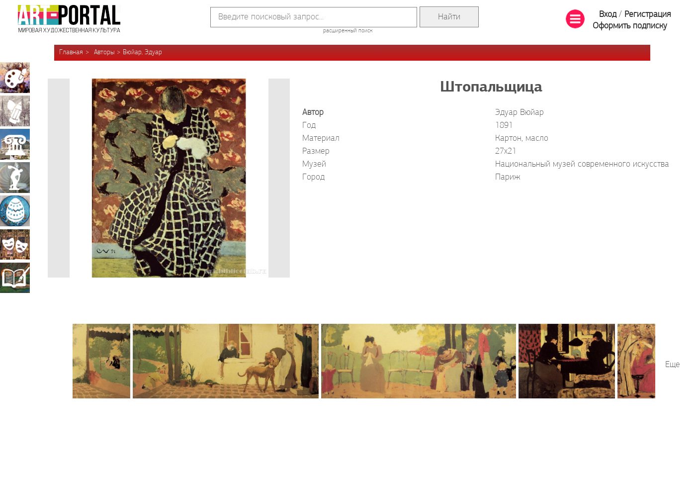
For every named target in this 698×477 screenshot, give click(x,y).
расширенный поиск (347, 31)
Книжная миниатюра (15, 277)
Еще (672, 365)
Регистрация (647, 14)
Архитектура (15, 144)
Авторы (104, 52)
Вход (607, 14)
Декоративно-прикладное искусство (15, 210)
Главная (71, 52)
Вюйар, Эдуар (142, 52)
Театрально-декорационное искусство (15, 244)
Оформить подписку (630, 26)
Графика (15, 110)
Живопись (15, 77)
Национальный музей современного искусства (582, 164)
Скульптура (15, 177)
